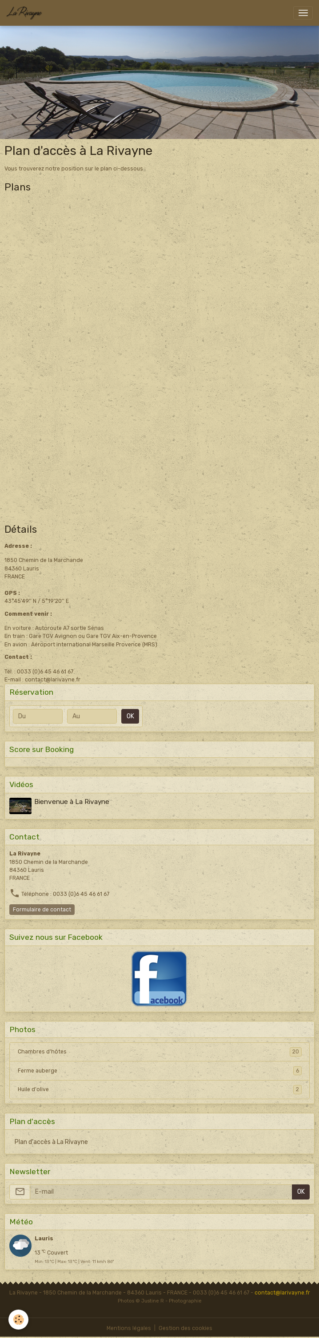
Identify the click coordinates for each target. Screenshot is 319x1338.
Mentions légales (129, 1328)
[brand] (25, 13)
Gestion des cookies (185, 1328)
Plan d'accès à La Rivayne (51, 1141)
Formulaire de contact (42, 909)
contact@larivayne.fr (282, 1292)
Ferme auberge (160, 1070)
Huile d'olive (160, 1089)
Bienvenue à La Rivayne (72, 802)
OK (130, 716)
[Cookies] (19, 1320)
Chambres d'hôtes (160, 1051)
